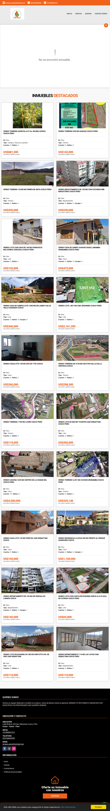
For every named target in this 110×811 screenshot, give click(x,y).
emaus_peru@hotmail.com (15, 3)
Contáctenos (101, 14)
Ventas (78, 14)
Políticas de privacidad (13, 772)
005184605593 (36, 3)
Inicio (69, 14)
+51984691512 (52, 3)
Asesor (88, 14)
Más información (68, 807)
